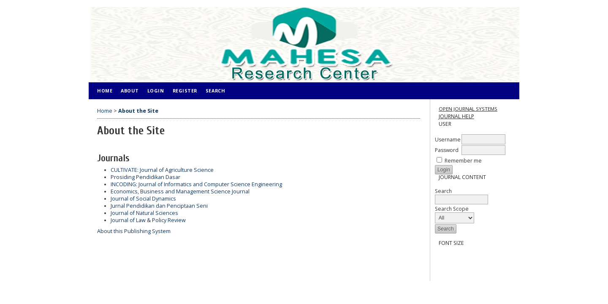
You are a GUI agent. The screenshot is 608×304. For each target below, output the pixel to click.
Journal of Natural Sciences (144, 213)
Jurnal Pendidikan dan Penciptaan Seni (159, 205)
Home (104, 90)
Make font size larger (469, 258)
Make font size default (455, 258)
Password (447, 150)
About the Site (138, 110)
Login (155, 90)
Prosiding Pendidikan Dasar (145, 177)
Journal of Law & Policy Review (148, 220)
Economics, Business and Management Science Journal (180, 191)
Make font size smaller (442, 258)
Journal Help (456, 116)
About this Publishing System (134, 231)
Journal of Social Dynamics (143, 198)
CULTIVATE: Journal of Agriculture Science (162, 170)
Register (185, 90)
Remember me (463, 160)
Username (448, 139)
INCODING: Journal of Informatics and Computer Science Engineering (196, 184)
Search (461, 195)
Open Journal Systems (468, 109)
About (130, 90)
